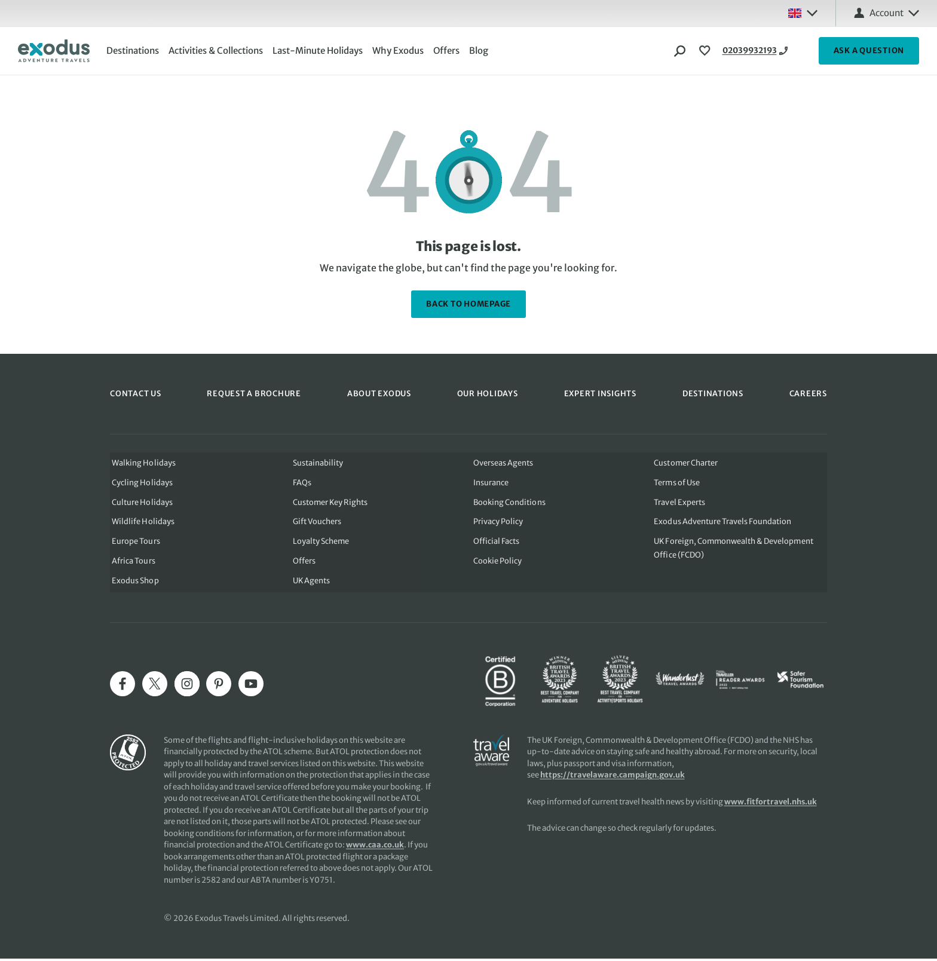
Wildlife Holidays (141, 523)
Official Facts (496, 543)
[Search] (680, 51)
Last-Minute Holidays (320, 50)
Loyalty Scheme (320, 543)
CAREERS (808, 393)
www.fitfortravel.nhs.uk (771, 804)
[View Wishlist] (706, 51)
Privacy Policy (498, 523)
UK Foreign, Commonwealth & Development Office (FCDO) (735, 550)
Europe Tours (134, 543)
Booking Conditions (509, 502)
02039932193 (755, 51)
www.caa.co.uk (375, 847)
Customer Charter (687, 462)
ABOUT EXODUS (379, 393)
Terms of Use (678, 482)
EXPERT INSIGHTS (600, 393)
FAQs (301, 482)
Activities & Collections (218, 50)
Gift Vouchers (316, 523)
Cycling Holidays (140, 482)
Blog (481, 50)
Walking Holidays (141, 462)
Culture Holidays (140, 502)
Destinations (135, 50)
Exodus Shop (133, 584)
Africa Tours (131, 563)
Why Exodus (400, 50)
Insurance (491, 482)
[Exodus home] (54, 50)
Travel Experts (680, 502)
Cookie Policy (497, 563)
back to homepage (468, 304)
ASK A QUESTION (869, 50)
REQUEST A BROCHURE (254, 393)
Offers (449, 50)
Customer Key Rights (330, 502)
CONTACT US (135, 393)
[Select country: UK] (802, 13)
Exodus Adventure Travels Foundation (723, 523)
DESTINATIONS (712, 393)
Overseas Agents (503, 462)
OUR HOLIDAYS (487, 393)
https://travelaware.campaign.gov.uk (613, 777)
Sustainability (317, 462)
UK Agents (310, 584)
